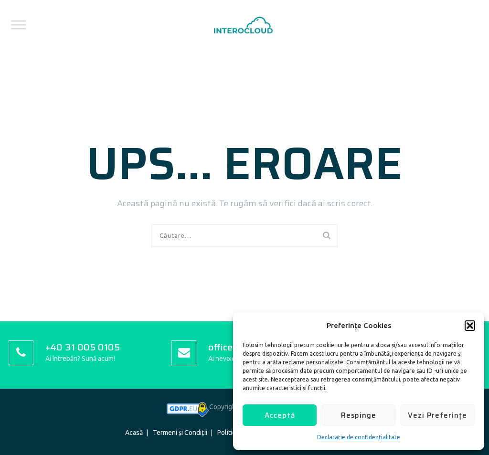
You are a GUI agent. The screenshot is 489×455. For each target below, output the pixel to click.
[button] (470, 325)
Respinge (358, 415)
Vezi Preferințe (437, 415)
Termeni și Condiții (180, 432)
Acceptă (280, 415)
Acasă (134, 432)
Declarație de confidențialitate (358, 437)
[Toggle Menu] (18, 24)
